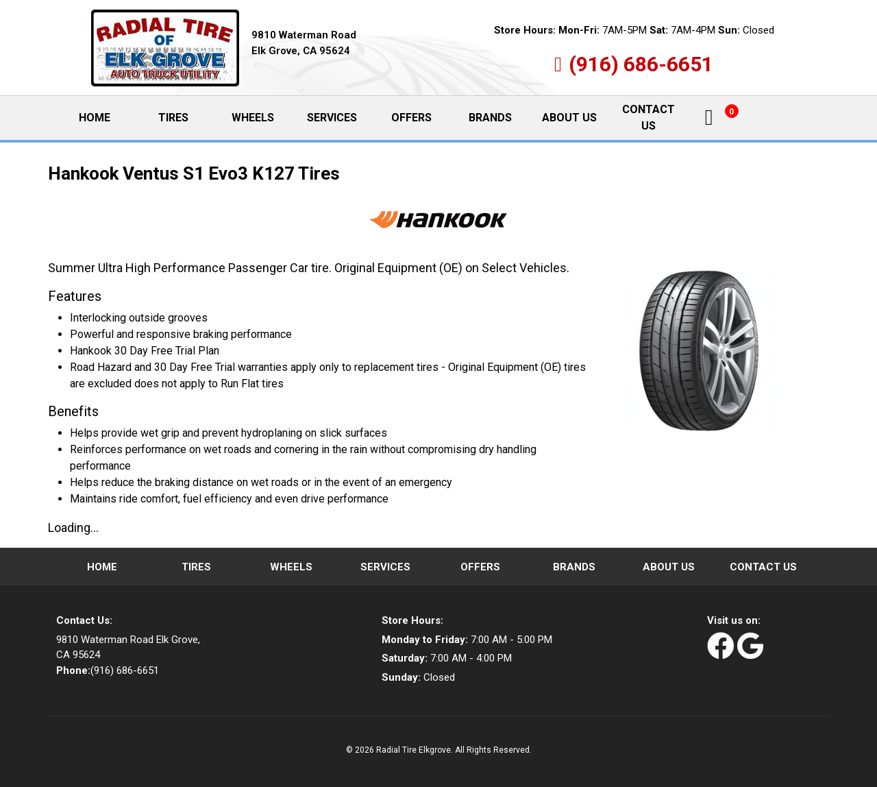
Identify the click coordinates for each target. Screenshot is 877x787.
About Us (569, 117)
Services (332, 117)
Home (106, 117)
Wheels (253, 117)
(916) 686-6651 (641, 64)
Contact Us (648, 117)
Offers (411, 117)
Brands (490, 117)
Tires (173, 117)
